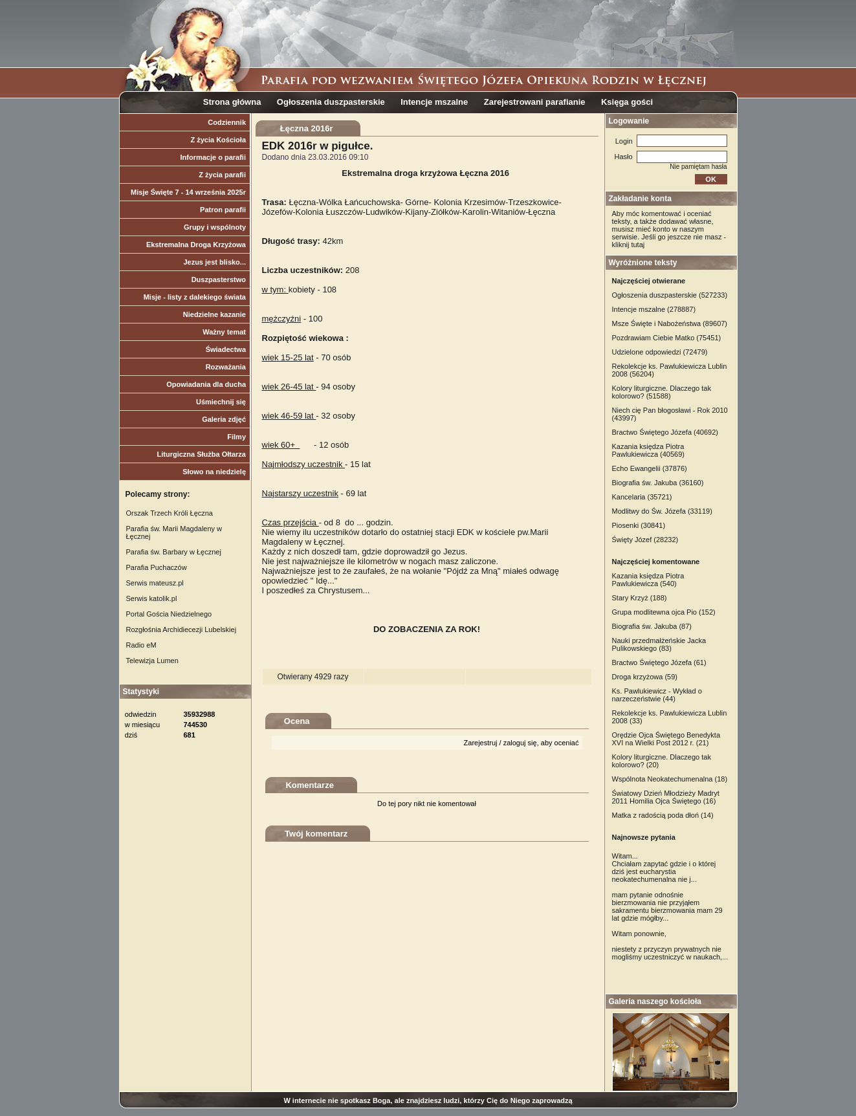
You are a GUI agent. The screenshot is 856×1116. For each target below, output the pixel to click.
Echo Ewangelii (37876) (649, 468)
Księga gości (627, 102)
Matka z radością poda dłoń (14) (663, 815)
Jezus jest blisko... (214, 262)
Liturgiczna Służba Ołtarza (201, 454)
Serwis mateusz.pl (155, 583)
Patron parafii (223, 209)
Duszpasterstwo (219, 279)
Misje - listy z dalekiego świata (195, 297)
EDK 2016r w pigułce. (317, 146)
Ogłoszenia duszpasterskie (331, 102)
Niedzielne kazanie (214, 314)
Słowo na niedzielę (214, 472)
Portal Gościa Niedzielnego (169, 614)
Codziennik (227, 122)
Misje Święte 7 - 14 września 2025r (188, 192)
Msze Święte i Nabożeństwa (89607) (670, 323)
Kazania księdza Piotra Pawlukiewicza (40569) (648, 450)
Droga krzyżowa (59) (644, 677)
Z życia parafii (222, 175)
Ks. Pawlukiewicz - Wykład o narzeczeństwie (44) (657, 695)
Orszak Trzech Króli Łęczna (170, 513)
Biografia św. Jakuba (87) (652, 626)
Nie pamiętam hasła (698, 166)
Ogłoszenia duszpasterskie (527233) (670, 295)
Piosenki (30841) (639, 525)
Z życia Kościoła (218, 140)
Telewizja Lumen (152, 660)
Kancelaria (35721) (642, 497)
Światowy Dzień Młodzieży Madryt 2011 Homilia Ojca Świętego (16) (665, 797)
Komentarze (309, 785)
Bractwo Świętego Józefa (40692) (665, 432)
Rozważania (226, 367)
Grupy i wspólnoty (215, 227)
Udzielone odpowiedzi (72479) (660, 352)
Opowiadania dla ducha (206, 384)
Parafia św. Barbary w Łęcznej (173, 552)
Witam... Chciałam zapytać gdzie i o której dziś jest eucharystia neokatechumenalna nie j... (664, 867)
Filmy (236, 437)
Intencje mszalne (434, 102)
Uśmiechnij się (221, 402)
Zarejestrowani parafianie (535, 102)
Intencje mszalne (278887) (654, 309)
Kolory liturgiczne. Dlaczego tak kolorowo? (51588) (661, 392)
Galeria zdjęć (224, 419)
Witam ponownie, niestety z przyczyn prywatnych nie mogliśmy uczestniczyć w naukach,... (670, 945)
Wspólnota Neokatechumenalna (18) (670, 779)
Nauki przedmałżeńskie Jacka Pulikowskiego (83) (659, 644)
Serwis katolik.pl (151, 598)
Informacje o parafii (213, 157)
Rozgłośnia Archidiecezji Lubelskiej (181, 629)
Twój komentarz (316, 833)
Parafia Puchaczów (156, 567)
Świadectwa (226, 349)
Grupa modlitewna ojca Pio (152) (664, 612)
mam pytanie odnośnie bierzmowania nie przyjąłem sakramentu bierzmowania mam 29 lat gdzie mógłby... (667, 906)
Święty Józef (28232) (645, 539)
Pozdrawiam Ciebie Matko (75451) (666, 338)
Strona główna (232, 102)
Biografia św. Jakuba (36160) (658, 483)
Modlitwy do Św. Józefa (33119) (662, 511)
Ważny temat (224, 332)
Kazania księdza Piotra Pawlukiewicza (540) (648, 579)
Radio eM (141, 645)
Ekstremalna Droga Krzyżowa (196, 244)
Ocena (297, 721)
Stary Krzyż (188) (639, 598)
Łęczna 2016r (306, 128)
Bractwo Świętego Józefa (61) (659, 662)
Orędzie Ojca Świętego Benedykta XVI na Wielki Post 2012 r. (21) (666, 739)
